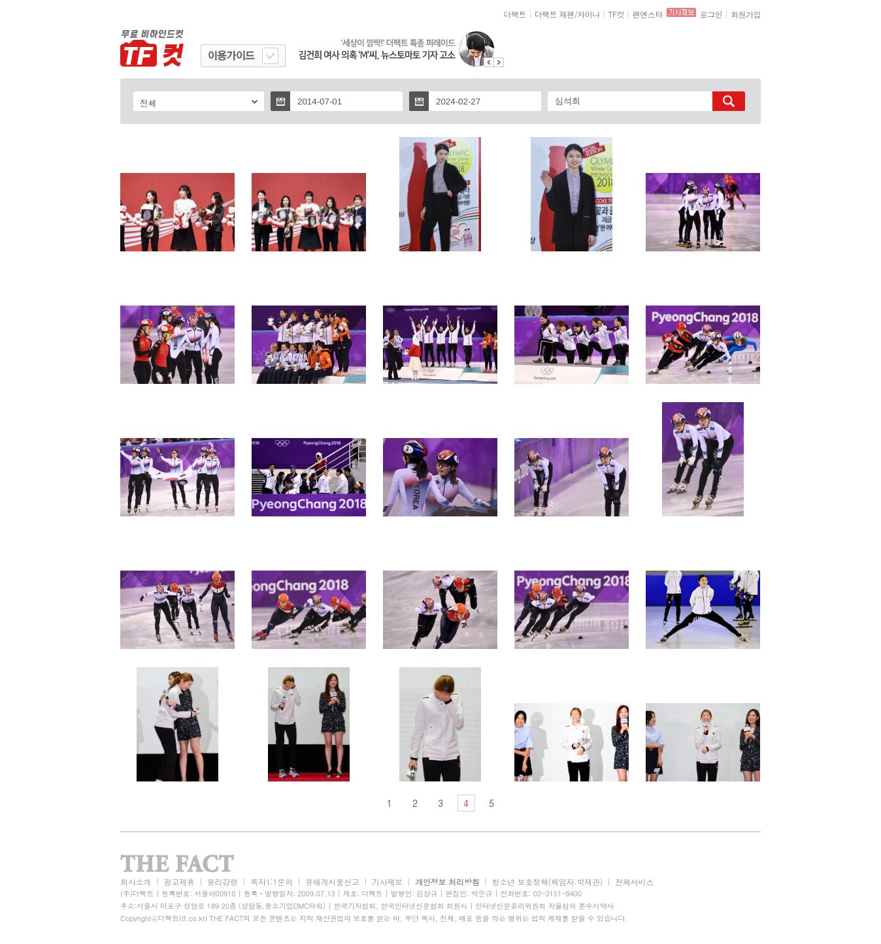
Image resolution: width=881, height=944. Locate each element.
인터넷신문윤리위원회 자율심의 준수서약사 (544, 906)
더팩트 (515, 14)
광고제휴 (178, 881)
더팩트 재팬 (554, 14)
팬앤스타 (648, 14)
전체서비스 (634, 881)
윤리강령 (222, 881)
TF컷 (616, 14)
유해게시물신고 (332, 881)
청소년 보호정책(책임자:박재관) (547, 881)
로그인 (711, 14)
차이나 (588, 14)
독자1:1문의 (271, 881)
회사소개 (135, 881)
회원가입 (746, 14)
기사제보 (387, 881)
